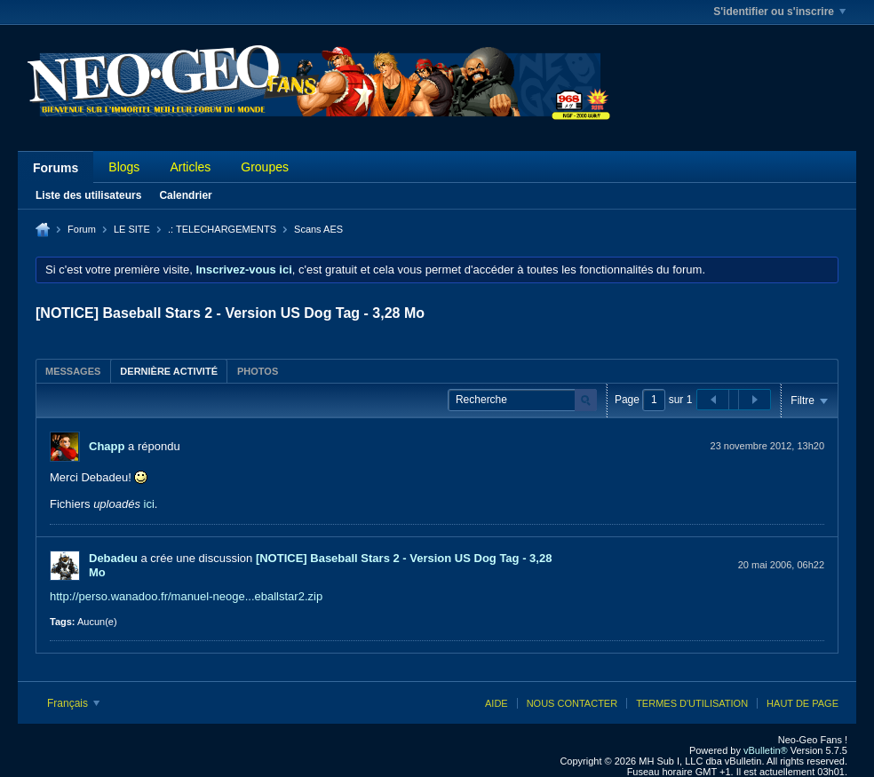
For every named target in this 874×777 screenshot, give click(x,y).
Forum (82, 229)
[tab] (73, 371)
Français (73, 703)
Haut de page (802, 703)
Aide (496, 703)
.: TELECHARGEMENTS (222, 229)
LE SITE (132, 229)
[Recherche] (522, 400)
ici (149, 504)
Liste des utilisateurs (88, 195)
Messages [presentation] (72, 371)
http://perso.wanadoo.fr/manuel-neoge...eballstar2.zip (186, 596)
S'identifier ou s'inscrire (779, 11)
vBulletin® (765, 750)
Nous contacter (572, 703)
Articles (190, 167)
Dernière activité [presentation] (169, 371)
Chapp (106, 446)
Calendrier (185, 195)
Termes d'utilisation (692, 703)
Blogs (123, 167)
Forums (55, 168)
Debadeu (113, 558)
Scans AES (318, 229)
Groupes (265, 167)
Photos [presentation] (257, 371)
